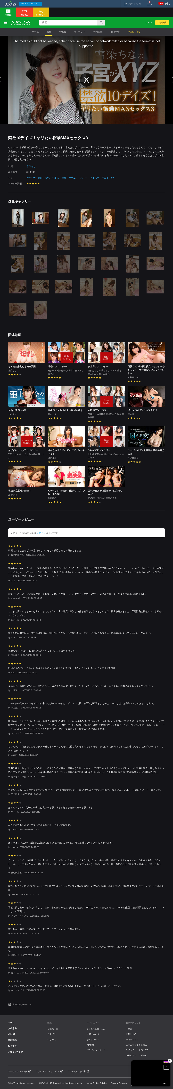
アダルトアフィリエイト (49, 1071)
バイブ (84, 177)
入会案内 (162, 22)
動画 (49, 31)
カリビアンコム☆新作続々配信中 (31, 4)
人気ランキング (15, 1052)
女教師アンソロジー (98, 410)
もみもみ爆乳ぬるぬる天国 (22, 366)
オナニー (73, 177)
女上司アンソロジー (98, 366)
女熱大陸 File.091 (17, 410)
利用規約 (91, 1045)
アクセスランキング (19, 1071)
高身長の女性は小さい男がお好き (65, 410)
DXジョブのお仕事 (78, 1071)
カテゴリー (52, 1034)
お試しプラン (134, 31)
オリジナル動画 (34, 177)
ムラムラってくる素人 (136, 1045)
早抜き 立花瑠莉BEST (19, 490)
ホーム (35, 31)
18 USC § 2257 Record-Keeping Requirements (59, 1083)
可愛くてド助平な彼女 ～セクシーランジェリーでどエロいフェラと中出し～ (146, 370)
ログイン (148, 22)
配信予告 (115, 31)
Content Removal (119, 1083)
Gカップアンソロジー (99, 450)
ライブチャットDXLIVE (137, 1050)
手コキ (105, 177)
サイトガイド (93, 1023)
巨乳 (64, 177)
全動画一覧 (52, 1029)
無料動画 (98, 31)
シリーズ (51, 1039)
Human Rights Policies (96, 1083)
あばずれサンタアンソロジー (23, 450)
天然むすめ (131, 1034)
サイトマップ (93, 1039)
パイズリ (94, 177)
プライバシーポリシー (97, 1050)
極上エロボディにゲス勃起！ (142, 410)
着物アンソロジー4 (58, 366)
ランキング (80, 31)
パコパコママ (132, 1039)
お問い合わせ (93, 1034)
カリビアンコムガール (136, 1055)
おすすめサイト (133, 1023)
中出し (55, 177)
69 (112, 177)
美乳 (47, 177)
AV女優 (62, 31)
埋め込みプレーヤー (20, 1004)
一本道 (129, 1029)
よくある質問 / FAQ (96, 1029)
